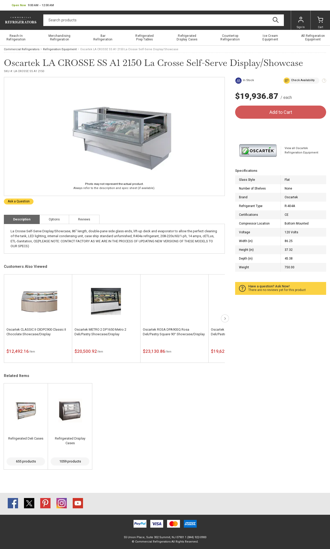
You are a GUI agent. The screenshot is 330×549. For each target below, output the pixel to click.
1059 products (70, 461)
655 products (26, 461)
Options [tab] (54, 219)
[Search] (163, 20)
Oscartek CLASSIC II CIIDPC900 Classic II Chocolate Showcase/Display (36, 332)
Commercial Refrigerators (21, 49)
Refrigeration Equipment (60, 49)
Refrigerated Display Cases (70, 440)
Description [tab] (21, 219)
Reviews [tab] (84, 219)
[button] (33, 5)
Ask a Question (19, 201)
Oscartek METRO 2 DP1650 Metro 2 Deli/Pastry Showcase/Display (100, 332)
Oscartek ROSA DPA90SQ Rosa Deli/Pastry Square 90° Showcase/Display (174, 332)
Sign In (301, 23)
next (225, 318)
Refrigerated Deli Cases (25, 438)
